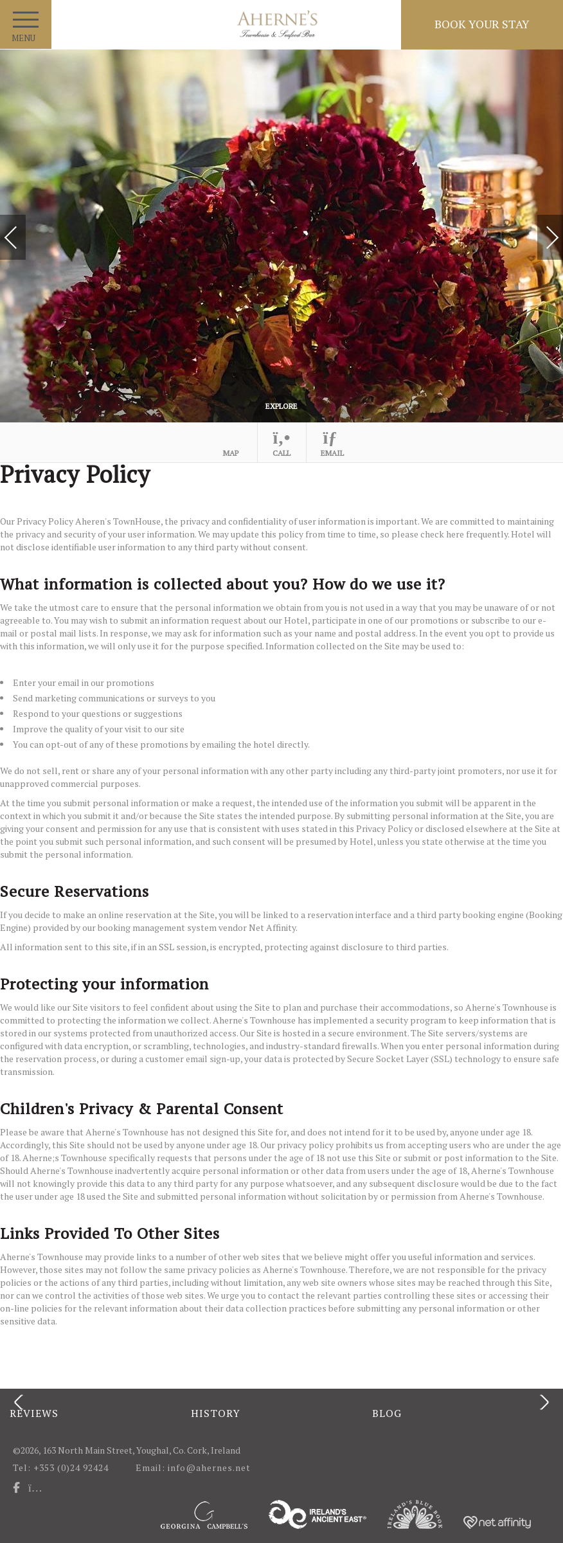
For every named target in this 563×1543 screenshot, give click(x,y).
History (215, 1413)
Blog (387, 1413)
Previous (24, 238)
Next (539, 231)
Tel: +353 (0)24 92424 (61, 1467)
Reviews (34, 1413)
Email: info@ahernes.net (195, 1467)
